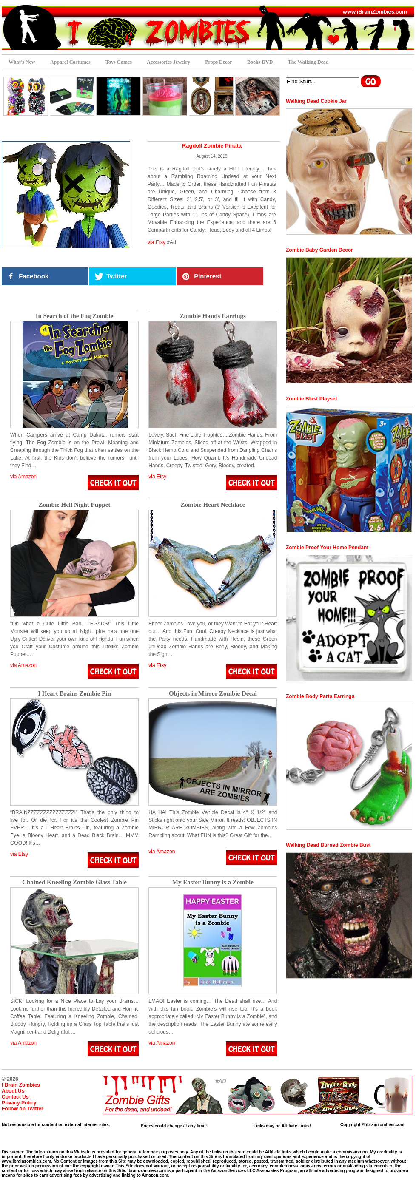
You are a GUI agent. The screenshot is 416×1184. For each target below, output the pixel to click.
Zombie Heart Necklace (213, 505)
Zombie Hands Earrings (213, 316)
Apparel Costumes (70, 62)
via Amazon (23, 477)
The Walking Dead (308, 62)
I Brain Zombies (21, 1085)
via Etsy (156, 242)
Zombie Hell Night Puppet (75, 505)
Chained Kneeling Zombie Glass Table (74, 882)
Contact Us (15, 1097)
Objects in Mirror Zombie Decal (213, 693)
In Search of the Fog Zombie (75, 316)
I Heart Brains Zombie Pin (74, 693)
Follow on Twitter (22, 1109)
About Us (13, 1091)
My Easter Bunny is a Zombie (213, 882)
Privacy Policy (19, 1103)
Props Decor (218, 62)
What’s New (22, 62)
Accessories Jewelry (168, 62)
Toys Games (118, 62)
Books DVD (260, 62)
